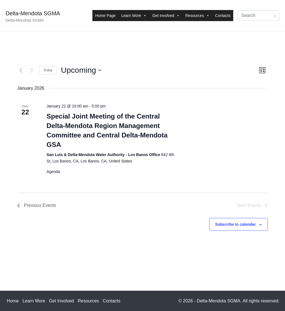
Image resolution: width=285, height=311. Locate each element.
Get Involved (166, 15)
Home (13, 301)
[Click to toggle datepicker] (81, 70)
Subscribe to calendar (235, 224)
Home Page (105, 15)
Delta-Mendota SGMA (33, 13)
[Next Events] (31, 70)
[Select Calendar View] (262, 70)
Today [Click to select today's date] (47, 70)
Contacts (222, 15)
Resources (197, 15)
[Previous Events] (20, 70)
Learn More (134, 15)
